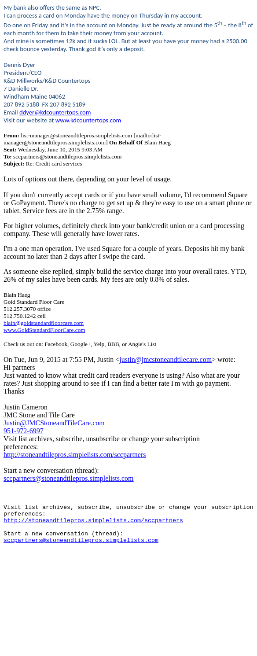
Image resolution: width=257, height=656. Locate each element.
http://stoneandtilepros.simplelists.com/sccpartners (75, 454)
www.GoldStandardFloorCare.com (44, 330)
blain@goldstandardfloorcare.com (44, 323)
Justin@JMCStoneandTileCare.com (54, 423)
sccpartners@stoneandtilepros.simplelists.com (69, 478)
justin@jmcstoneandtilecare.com (165, 359)
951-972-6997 (24, 431)
